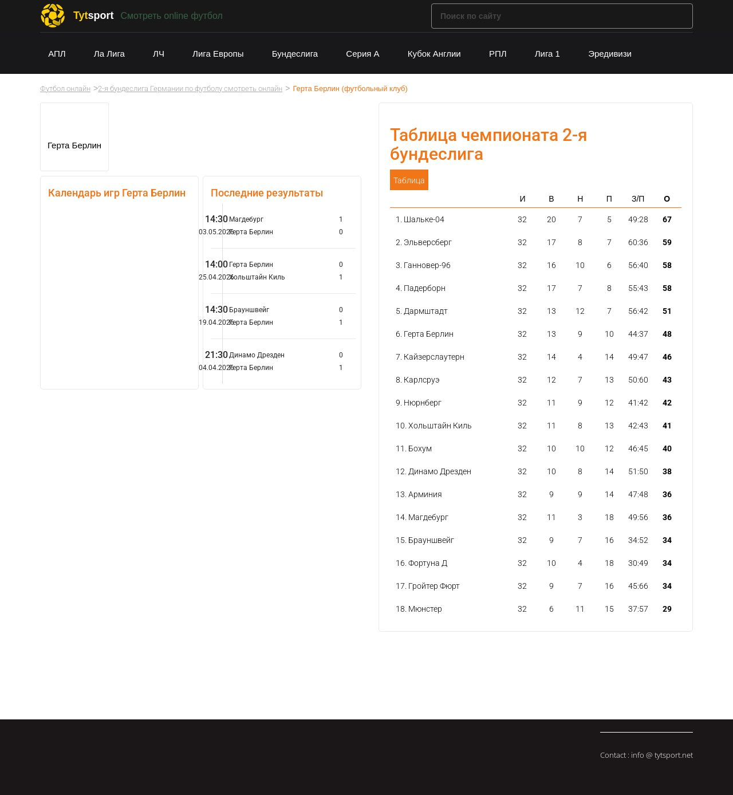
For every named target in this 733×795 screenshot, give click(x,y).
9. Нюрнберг (419, 402)
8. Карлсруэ (417, 379)
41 (667, 425)
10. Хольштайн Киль (434, 425)
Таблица (409, 180)
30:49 (638, 563)
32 (522, 219)
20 (551, 219)
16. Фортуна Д (421, 563)
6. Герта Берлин (425, 334)
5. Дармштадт (422, 311)
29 (667, 608)
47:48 (638, 494)
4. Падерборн (421, 288)
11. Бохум (414, 448)
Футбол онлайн (65, 88)
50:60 (638, 379)
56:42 (638, 311)
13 (551, 311)
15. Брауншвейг (425, 540)
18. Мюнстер (419, 608)
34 (667, 540)
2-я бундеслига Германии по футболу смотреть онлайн (190, 88)
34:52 (638, 540)
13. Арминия (419, 494)
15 (609, 608)
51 (667, 311)
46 (667, 356)
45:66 (638, 586)
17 (551, 242)
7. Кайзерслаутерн (430, 356)
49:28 (638, 219)
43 (667, 379)
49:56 (638, 517)
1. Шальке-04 (420, 219)
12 (580, 311)
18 (609, 517)
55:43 (638, 288)
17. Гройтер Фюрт (428, 586)
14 (551, 356)
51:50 (638, 471)
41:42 (638, 402)
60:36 (638, 242)
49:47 (638, 356)
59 (667, 242)
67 (667, 219)
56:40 (638, 265)
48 (667, 334)
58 (667, 265)
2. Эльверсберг (424, 242)
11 (551, 402)
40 (667, 448)
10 (580, 265)
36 (667, 494)
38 (667, 471)
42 (667, 402)
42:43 (638, 425)
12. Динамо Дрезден (433, 471)
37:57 (638, 608)
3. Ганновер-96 (423, 265)
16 (551, 265)
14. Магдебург (422, 517)
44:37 (638, 334)
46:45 (638, 448)
